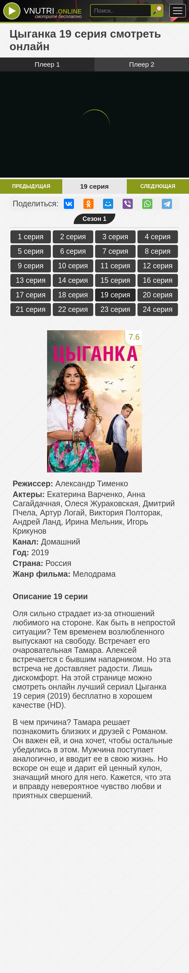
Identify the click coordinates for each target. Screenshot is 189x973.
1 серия (31, 237)
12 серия (158, 266)
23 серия (115, 309)
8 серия (158, 251)
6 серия (73, 251)
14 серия (73, 280)
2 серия (73, 237)
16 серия (158, 280)
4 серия (158, 237)
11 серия (115, 266)
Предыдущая (31, 186)
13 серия (31, 280)
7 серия (115, 251)
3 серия (115, 237)
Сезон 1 (94, 218)
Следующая (157, 186)
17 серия (31, 295)
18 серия (73, 295)
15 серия (115, 280)
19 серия (115, 295)
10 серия (73, 266)
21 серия (31, 309)
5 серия (31, 251)
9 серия (31, 266)
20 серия (158, 295)
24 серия (158, 309)
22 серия (73, 309)
